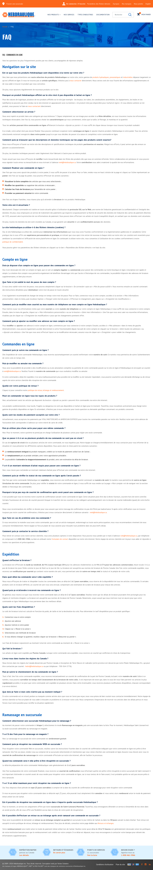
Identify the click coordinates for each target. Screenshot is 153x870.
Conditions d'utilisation (104, 864)
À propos (116, 4)
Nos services (69, 15)
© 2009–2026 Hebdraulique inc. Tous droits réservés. (22, 863)
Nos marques (126, 4)
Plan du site (120, 864)
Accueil (4, 27)
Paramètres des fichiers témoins (98, 4)
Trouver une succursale (14, 4)
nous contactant (34, 106)
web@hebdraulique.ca (67, 162)
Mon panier (144, 14)
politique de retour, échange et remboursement (47, 390)
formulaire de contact (60, 539)
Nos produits (53, 15)
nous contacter (78, 80)
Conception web (49, 863)
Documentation (103, 15)
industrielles (129, 77)
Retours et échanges (106, 823)
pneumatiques (115, 77)
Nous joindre (138, 4)
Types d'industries (85, 15)
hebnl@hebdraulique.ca (34, 666)
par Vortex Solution (63, 863)
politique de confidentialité (13, 242)
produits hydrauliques (100, 77)
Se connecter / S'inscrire (73, 4)
